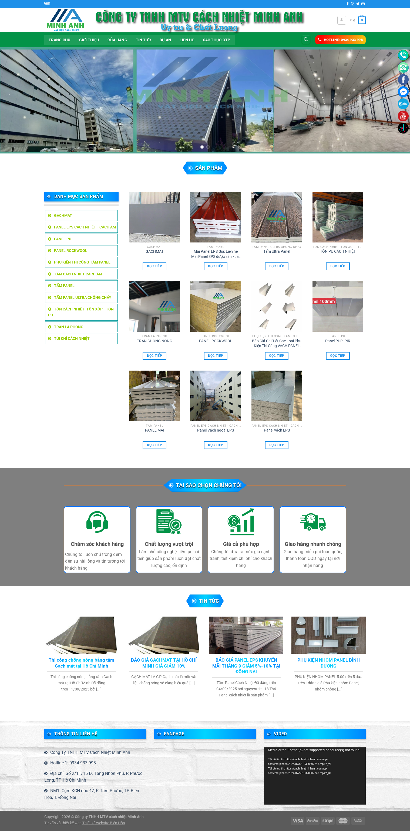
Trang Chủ (59, 40)
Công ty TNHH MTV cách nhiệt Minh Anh (109, 817)
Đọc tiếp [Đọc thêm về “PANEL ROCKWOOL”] (215, 356)
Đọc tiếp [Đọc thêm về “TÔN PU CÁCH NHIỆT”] (337, 266)
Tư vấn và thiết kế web (63, 823)
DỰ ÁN (165, 40)
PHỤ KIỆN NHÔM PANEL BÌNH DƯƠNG (328, 663)
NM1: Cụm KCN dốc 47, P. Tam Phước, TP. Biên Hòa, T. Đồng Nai (91, 794)
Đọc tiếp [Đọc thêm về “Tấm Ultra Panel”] (276, 266)
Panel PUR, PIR (337, 341)
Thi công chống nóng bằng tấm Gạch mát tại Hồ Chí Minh (81, 663)
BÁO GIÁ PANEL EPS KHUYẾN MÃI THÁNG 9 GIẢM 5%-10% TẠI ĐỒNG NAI (246, 666)
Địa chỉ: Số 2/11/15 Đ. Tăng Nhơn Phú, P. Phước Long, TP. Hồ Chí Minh (93, 777)
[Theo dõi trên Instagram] (352, 4)
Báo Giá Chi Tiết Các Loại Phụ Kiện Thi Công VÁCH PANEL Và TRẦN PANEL (276, 343)
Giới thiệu (89, 40)
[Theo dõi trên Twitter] (357, 4)
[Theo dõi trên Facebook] (347, 4)
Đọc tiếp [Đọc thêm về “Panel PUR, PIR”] (337, 356)
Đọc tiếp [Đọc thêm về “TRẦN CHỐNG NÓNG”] (154, 356)
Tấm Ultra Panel (276, 251)
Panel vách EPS (277, 430)
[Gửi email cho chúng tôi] (363, 4)
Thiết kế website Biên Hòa (103, 823)
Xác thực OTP (216, 40)
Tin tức (143, 40)
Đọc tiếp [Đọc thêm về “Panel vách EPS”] (276, 445)
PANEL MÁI (154, 430)
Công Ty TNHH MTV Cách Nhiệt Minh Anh (90, 752)
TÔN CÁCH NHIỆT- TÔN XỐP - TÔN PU (81, 312)
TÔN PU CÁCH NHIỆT (338, 251)
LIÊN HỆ (187, 40)
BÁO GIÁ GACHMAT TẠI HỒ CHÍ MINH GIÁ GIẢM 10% (164, 663)
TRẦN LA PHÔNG (68, 327)
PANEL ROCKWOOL (70, 250)
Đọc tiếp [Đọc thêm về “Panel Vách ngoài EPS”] (215, 445)
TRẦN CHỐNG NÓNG (154, 341)
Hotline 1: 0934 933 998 (73, 762)
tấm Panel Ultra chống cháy (82, 297)
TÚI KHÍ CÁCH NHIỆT (72, 338)
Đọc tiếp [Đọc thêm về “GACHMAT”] (154, 266)
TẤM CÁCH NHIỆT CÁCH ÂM (78, 274)
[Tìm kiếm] (306, 40)
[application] (315, 776)
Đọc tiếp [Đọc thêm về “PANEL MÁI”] (154, 445)
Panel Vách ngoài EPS (215, 430)
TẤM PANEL (64, 285)
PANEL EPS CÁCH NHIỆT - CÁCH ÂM (85, 227)
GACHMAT (63, 215)
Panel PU (62, 239)
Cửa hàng (117, 40)
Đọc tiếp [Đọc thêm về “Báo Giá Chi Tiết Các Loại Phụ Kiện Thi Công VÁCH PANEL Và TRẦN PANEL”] (276, 356)
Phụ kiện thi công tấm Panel (82, 262)
